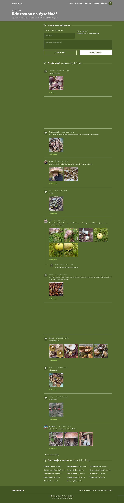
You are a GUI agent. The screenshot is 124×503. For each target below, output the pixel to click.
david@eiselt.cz (67, 498)
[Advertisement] (26, 53)
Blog (110, 490)
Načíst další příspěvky (52, 455)
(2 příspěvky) (76, 477)
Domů (71, 3)
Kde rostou (79, 3)
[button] (60, 52)
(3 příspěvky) (100, 470)
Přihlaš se (80, 33)
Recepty (96, 3)
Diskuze (104, 3)
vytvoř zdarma (94, 33)
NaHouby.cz (17, 3)
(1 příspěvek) (98, 473)
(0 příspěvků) (52, 466)
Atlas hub (88, 3)
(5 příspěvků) (77, 466)
